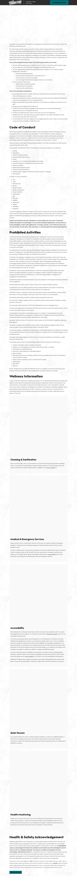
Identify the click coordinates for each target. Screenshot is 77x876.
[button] (59, 2)
